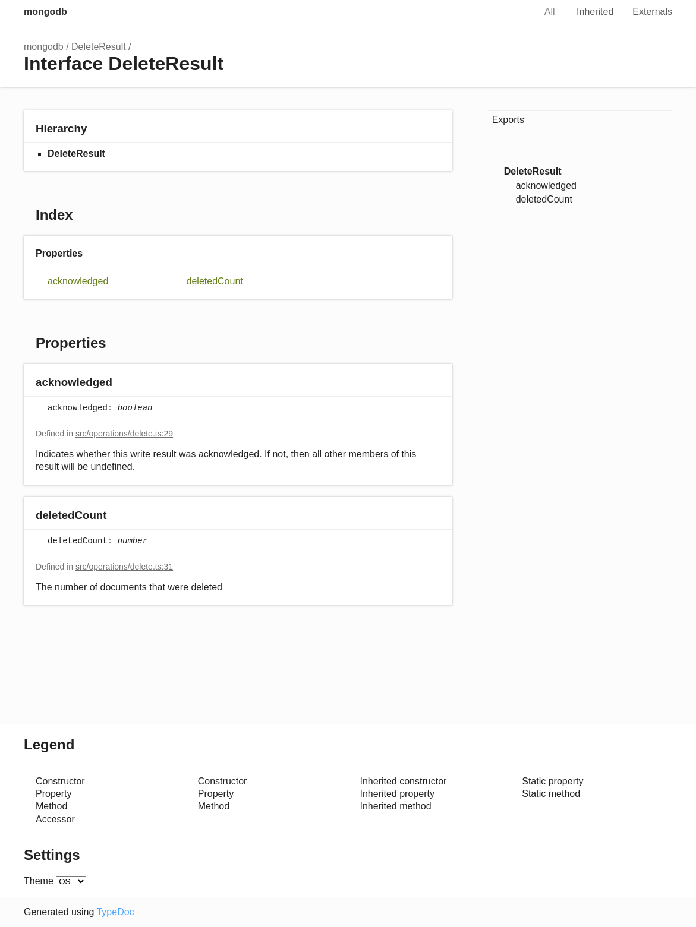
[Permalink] (124, 383)
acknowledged (78, 281)
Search (513, 12)
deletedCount (215, 281)
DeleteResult (98, 47)
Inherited (595, 12)
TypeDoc (115, 912)
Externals (652, 12)
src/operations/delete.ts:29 (124, 433)
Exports (508, 120)
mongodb (45, 12)
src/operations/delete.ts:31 (124, 566)
